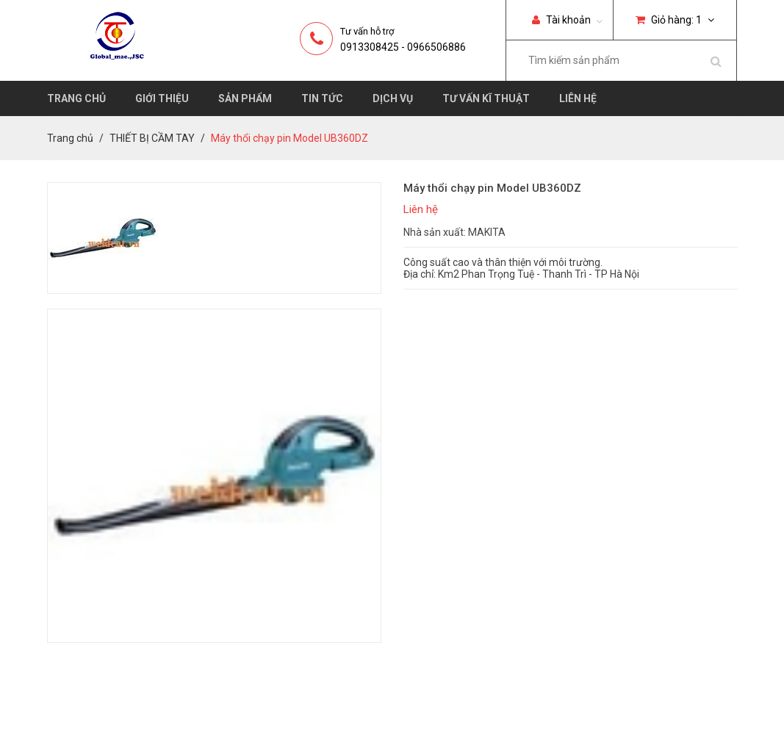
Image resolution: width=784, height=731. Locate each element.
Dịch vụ (393, 98)
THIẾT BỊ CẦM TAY (152, 138)
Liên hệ (578, 98)
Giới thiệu (162, 98)
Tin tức (322, 98)
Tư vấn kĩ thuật (486, 98)
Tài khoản (561, 20)
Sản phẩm (245, 98)
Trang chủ (76, 98)
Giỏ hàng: (675, 20)
